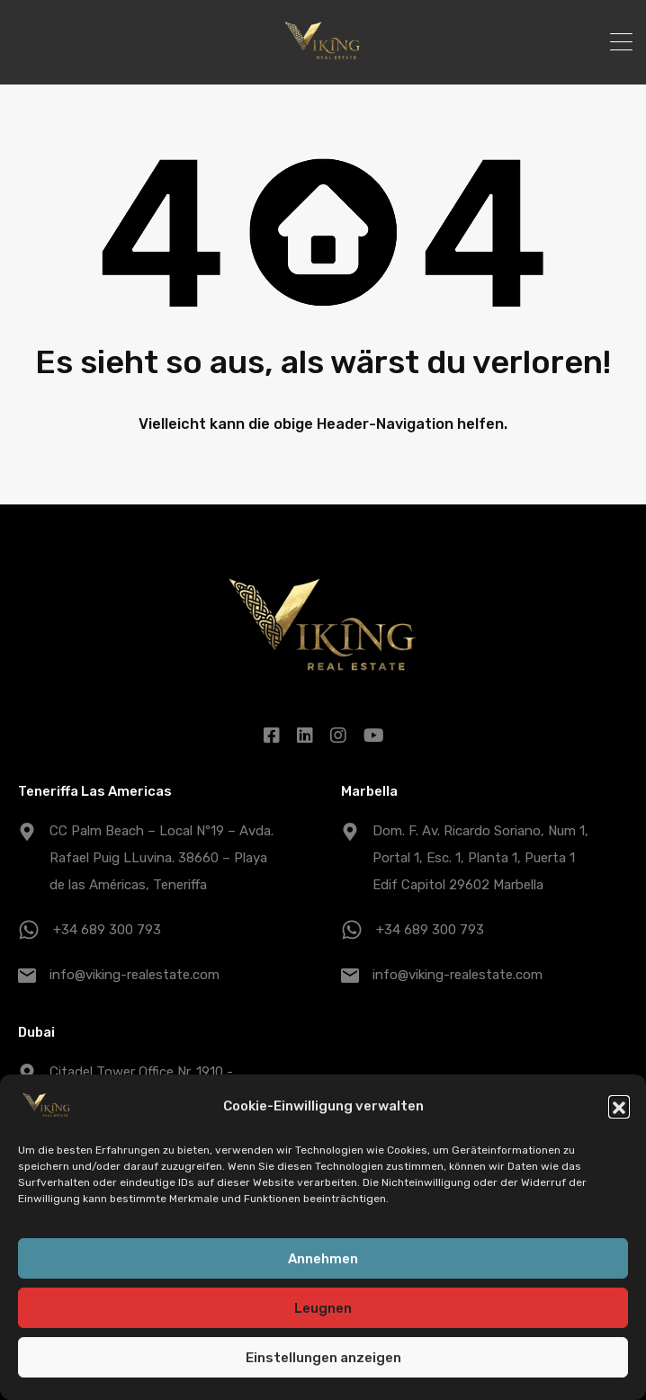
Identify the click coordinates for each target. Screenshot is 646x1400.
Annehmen (323, 1261)
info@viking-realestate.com (134, 975)
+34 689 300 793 (107, 930)
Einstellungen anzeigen (323, 1360)
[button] (619, 1109)
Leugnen (323, 1311)
